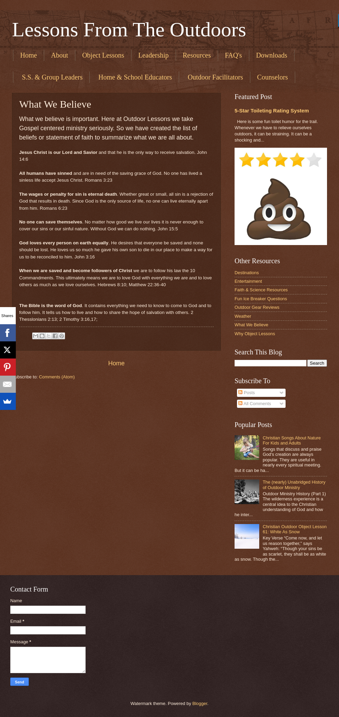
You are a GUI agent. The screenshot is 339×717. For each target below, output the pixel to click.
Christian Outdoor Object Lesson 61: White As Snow (295, 529)
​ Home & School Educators (134, 77)
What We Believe (251, 324)
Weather (243, 316)
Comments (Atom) (57, 376)
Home (28, 55)
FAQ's (233, 55)
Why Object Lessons (255, 333)
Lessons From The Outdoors (129, 29)
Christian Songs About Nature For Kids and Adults (292, 440)
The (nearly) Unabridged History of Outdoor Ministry (294, 484)
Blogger (200, 703)
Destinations (247, 272)
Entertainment (248, 281)
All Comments (254, 403)
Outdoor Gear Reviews (257, 307)
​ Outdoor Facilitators (214, 77)
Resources (197, 55)
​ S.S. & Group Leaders (51, 77)
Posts (246, 392)
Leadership (153, 55)
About (59, 55)
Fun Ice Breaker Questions (261, 298)
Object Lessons (103, 55)
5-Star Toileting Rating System (272, 110)
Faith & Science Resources (261, 289)
